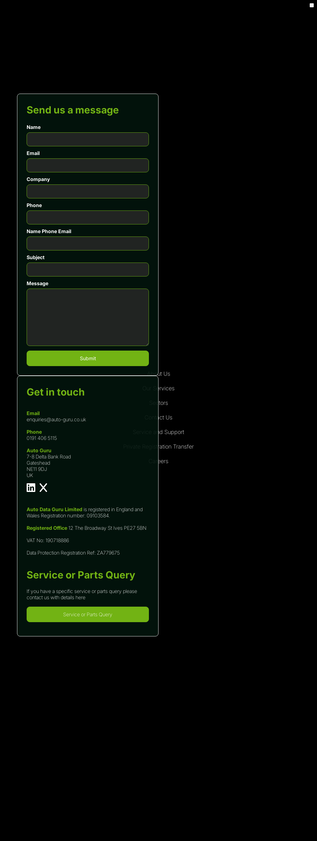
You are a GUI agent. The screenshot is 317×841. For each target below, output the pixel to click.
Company (38, 179)
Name (34, 127)
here (80, 597)
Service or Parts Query (87, 614)
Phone (34, 205)
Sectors (158, 403)
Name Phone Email (49, 231)
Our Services (158, 388)
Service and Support (158, 432)
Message (37, 283)
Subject (36, 257)
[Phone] (88, 217)
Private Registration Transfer (158, 446)
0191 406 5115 (42, 438)
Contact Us (158, 417)
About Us (158, 373)
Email (33, 153)
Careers (158, 461)
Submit (88, 358)
